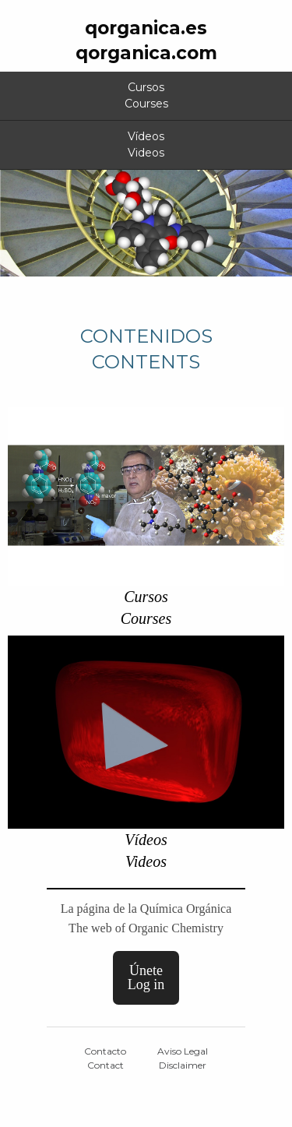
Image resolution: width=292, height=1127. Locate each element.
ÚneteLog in (146, 977)
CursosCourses (146, 95)
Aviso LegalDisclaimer (182, 1058)
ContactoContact (105, 1058)
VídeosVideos (146, 144)
